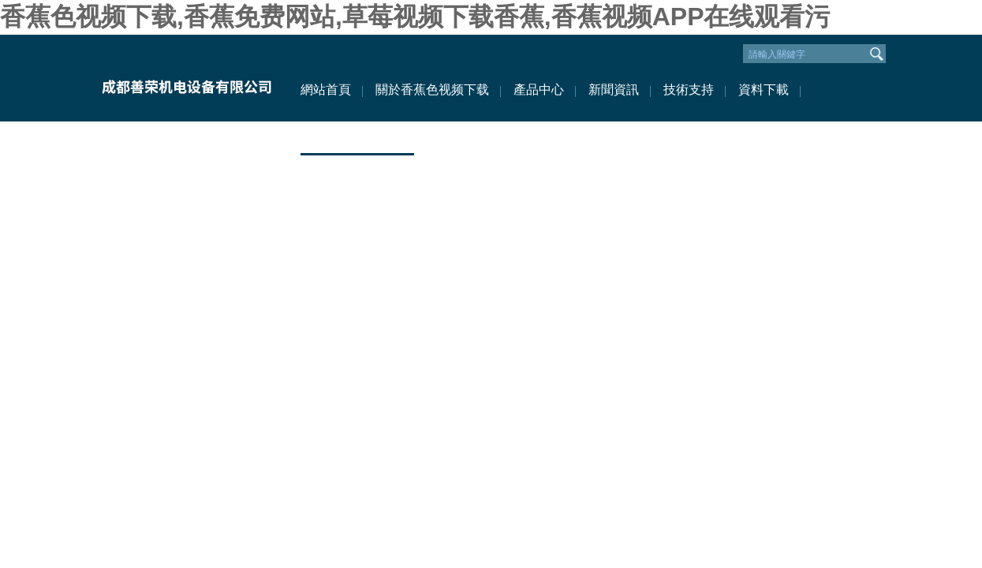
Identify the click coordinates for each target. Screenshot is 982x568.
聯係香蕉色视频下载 (357, 137)
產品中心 (538, 89)
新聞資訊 (613, 89)
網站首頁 (326, 89)
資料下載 (763, 89)
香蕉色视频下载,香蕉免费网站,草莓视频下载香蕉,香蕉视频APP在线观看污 (415, 16)
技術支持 (688, 89)
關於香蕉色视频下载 (432, 89)
